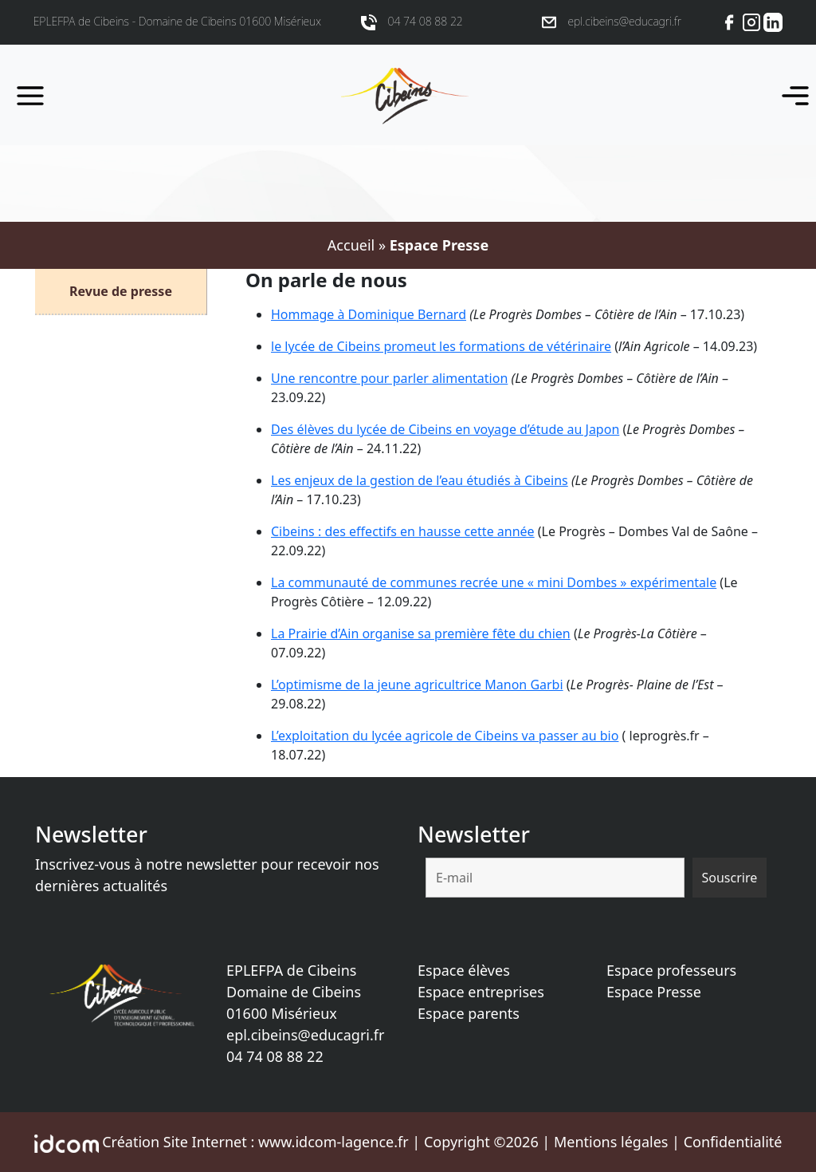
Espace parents (469, 1013)
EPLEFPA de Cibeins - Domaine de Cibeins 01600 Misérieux (177, 21)
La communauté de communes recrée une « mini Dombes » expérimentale (493, 582)
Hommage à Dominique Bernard (368, 314)
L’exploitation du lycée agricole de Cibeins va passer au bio (444, 735)
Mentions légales (611, 1141)
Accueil (351, 245)
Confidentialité (733, 1141)
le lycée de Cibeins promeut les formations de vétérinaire (441, 346)
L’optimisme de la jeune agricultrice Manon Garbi (417, 684)
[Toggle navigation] (790, 95)
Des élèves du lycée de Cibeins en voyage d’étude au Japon (445, 429)
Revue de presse (120, 291)
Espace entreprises (481, 991)
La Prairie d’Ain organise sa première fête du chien (421, 633)
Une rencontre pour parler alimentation (389, 378)
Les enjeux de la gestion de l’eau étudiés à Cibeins (419, 480)
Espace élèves (464, 970)
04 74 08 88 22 (275, 1056)
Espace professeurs (671, 970)
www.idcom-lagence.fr (333, 1141)
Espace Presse (653, 991)
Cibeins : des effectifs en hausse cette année (403, 531)
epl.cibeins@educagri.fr (305, 1034)
